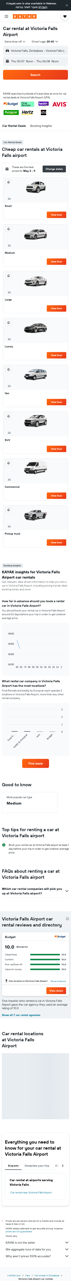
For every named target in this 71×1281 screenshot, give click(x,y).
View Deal (56, 214)
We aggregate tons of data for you (37, 1249)
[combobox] (15, 41)
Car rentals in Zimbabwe (46, 1275)
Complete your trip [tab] (37, 1165)
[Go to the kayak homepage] (25, 16)
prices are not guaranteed (19, 1231)
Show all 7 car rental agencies (21, 1015)
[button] (67, 5)
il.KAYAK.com (14, 1275)
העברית (42, 7)
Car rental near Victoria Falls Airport (31, 1192)
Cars (27, 1275)
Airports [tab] (13, 1165)
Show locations (58, 981)
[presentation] (67, 918)
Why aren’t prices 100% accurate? (37, 1256)
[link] (35, 763)
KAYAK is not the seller (37, 1242)
